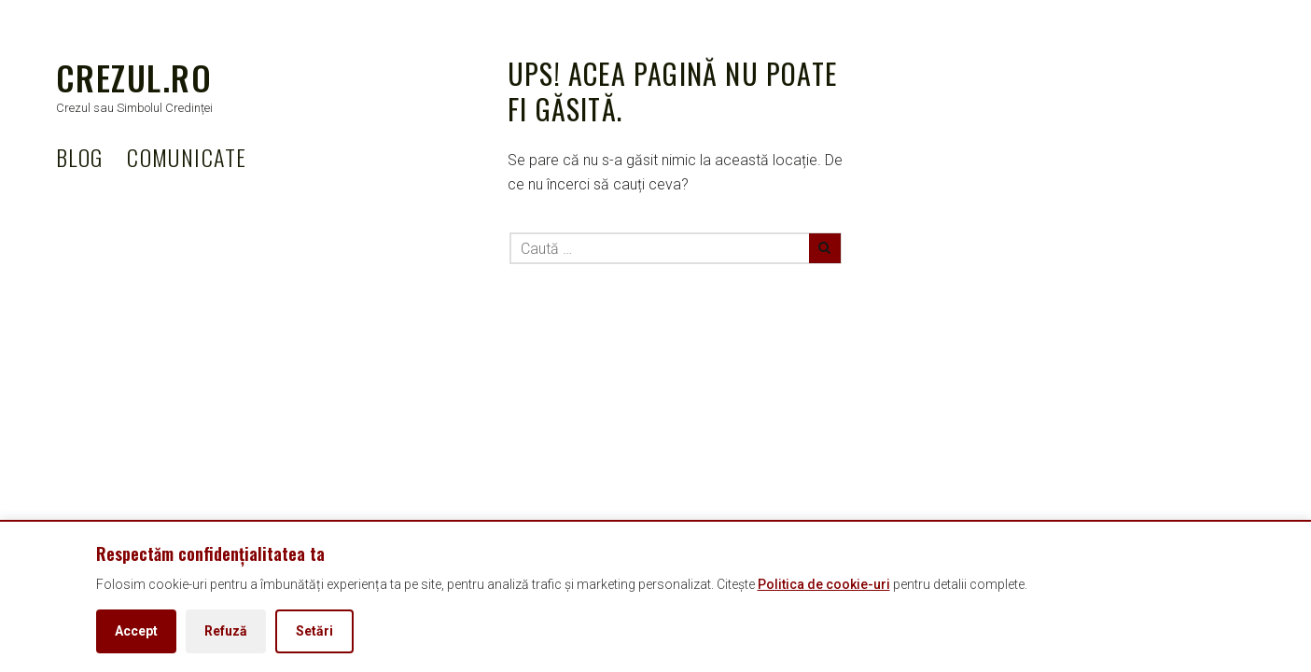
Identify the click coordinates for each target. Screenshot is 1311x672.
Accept (136, 630)
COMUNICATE (186, 157)
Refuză (225, 630)
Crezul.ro (134, 77)
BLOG (80, 157)
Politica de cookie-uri (824, 584)
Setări (314, 630)
